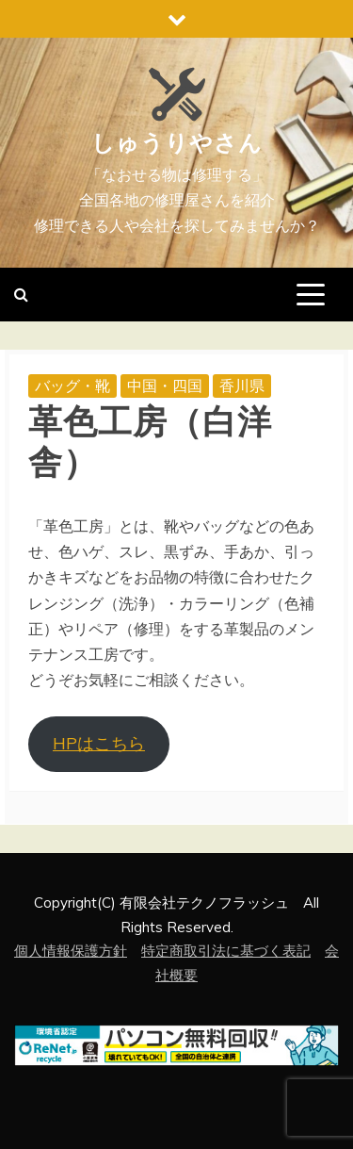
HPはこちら (99, 743)
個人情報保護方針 (70, 951)
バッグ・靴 (72, 385)
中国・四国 (164, 385)
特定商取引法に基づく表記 (226, 951)
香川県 (242, 385)
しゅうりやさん (177, 143)
